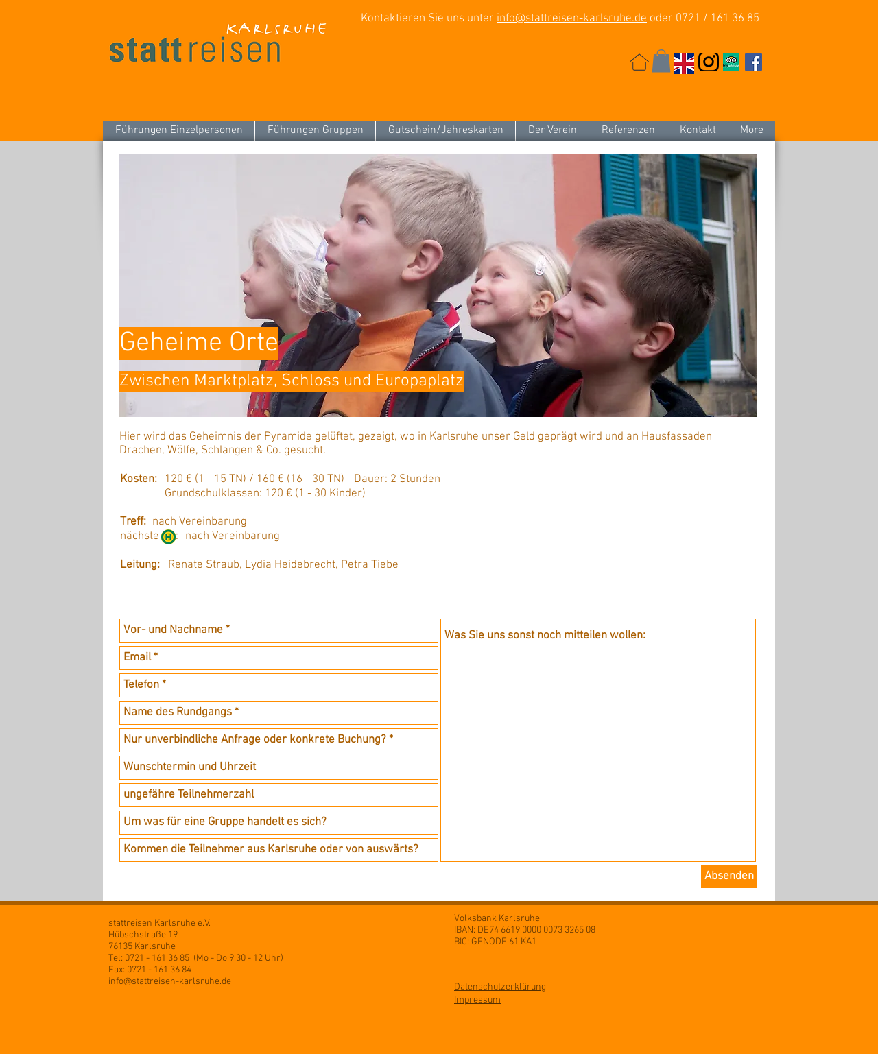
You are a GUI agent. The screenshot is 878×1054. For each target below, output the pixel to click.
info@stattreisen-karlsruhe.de (572, 18)
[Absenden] (729, 876)
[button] (661, 60)
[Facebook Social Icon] (753, 62)
